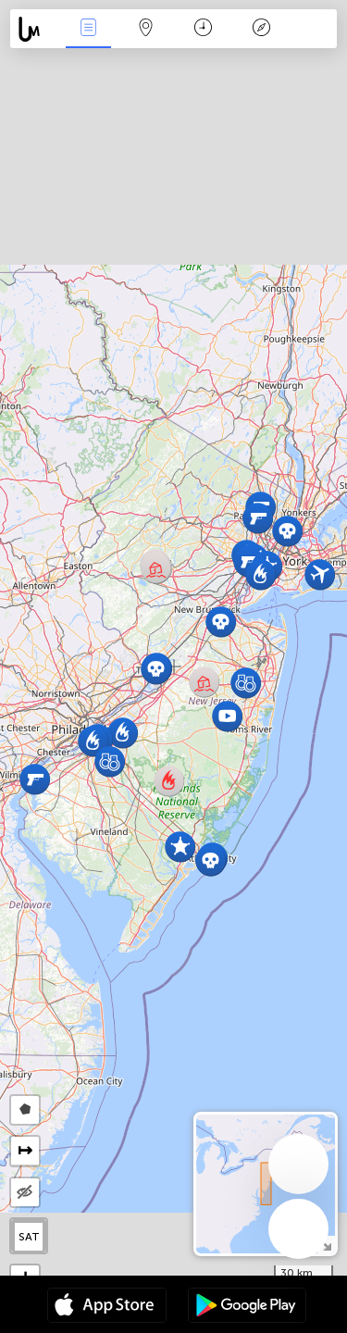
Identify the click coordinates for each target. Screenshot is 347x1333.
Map (146, 29)
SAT (29, 1236)
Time (203, 29)
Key (261, 29)
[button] (35, 779)
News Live (88, 29)
